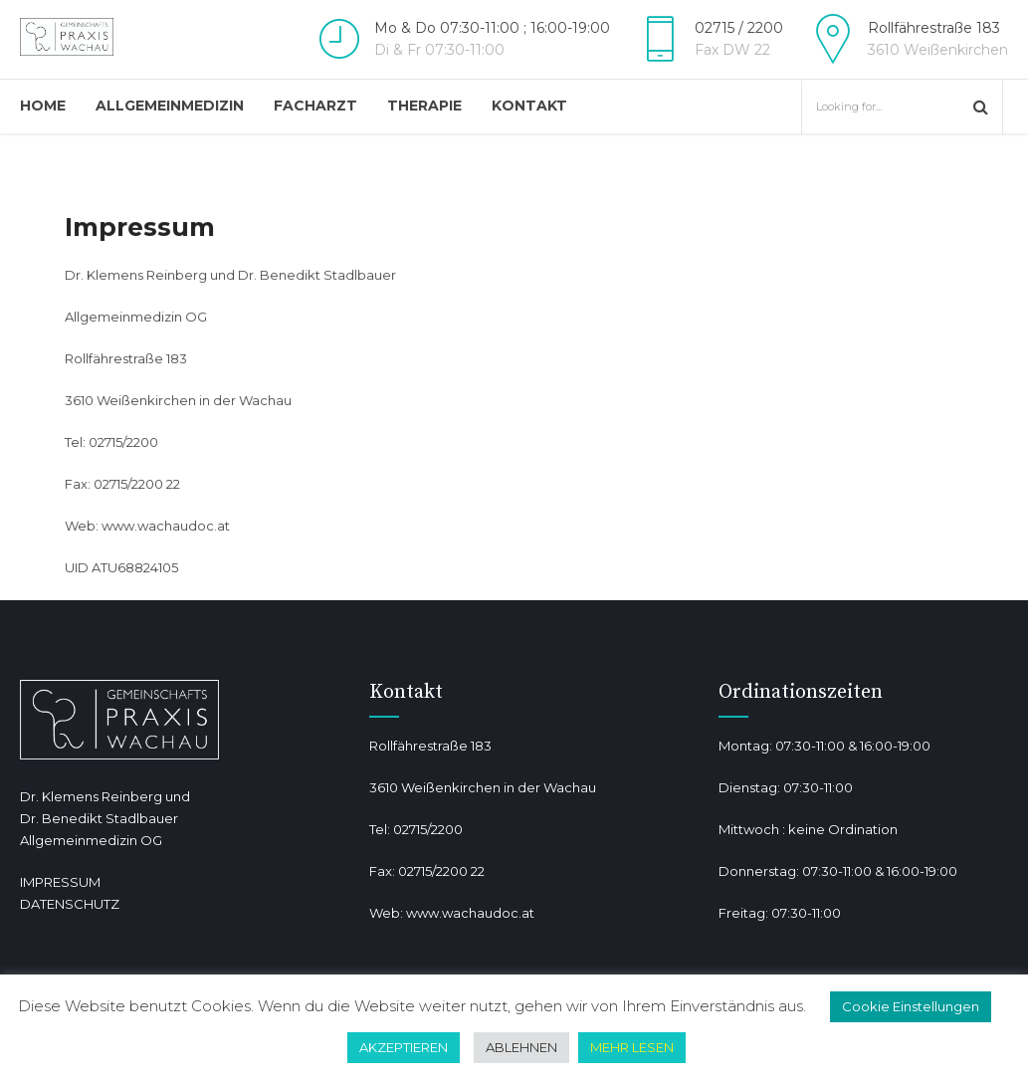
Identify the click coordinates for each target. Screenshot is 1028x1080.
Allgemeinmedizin (170, 105)
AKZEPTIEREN (403, 1047)
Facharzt (315, 105)
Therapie (424, 105)
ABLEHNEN (521, 1047)
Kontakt (529, 105)
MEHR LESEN (632, 1047)
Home (43, 105)
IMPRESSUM (60, 882)
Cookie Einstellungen (910, 1006)
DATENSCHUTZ (69, 904)
